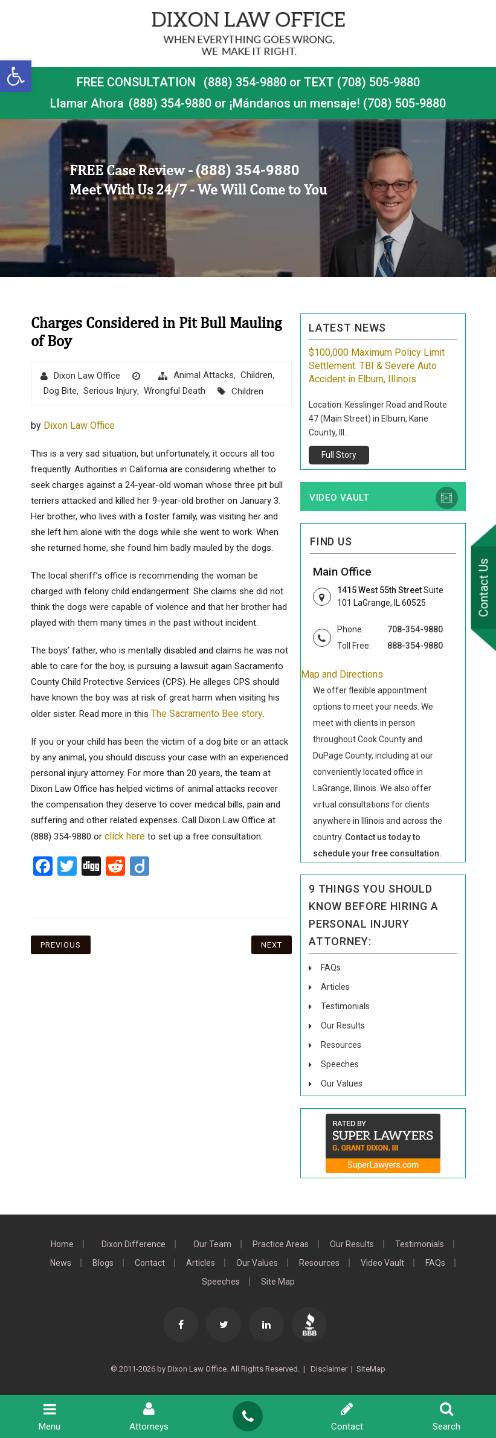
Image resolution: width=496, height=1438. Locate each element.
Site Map (278, 1281)
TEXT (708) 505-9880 (362, 82)
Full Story (338, 455)
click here (125, 836)
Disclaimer (328, 1368)
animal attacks (203, 375)
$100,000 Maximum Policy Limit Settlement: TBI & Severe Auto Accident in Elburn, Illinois (377, 366)
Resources (341, 1045)
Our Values (341, 1083)
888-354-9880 (415, 645)
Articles (335, 987)
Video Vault (339, 497)
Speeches (340, 1064)
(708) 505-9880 (404, 103)
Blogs (103, 1263)
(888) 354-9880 (245, 82)
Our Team (212, 1244)
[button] (15, 76)
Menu (49, 1417)
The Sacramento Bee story (207, 713)
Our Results (343, 1025)
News (60, 1263)
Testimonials (345, 1006)
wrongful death (174, 390)
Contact (150, 1263)
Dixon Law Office (87, 375)
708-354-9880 (415, 629)
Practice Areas (281, 1244)
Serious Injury (110, 390)
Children (256, 375)
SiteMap (370, 1368)
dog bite (60, 390)
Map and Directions (342, 674)
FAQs (331, 967)
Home (62, 1244)
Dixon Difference (133, 1244)
